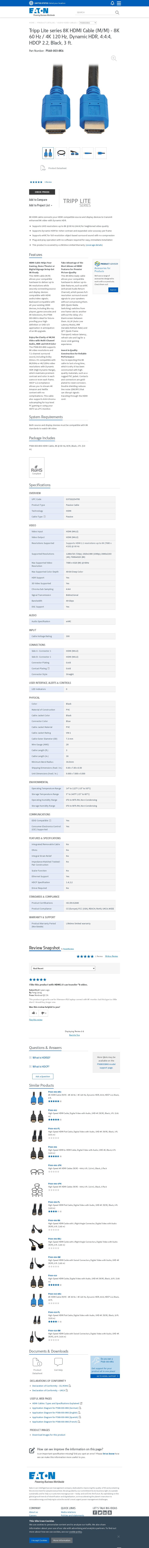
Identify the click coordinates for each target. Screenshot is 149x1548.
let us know (109, 1453)
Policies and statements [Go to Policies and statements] (72, 1515)
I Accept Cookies (39, 1540)
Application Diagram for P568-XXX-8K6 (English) (55, 1412)
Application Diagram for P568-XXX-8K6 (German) (55, 1408)
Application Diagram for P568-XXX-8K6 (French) (54, 1421)
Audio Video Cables (67, 22)
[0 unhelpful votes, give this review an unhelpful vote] (43, 1013)
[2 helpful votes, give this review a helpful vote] (34, 1013)
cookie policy (75, 1531)
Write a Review (111, 956)
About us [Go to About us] (33, 1512)
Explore (113, 290)
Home (32, 22)
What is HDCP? (40, 1066)
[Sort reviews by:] (63, 968)
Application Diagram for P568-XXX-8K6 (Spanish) (55, 1417)
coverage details (94, 245)
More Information (61, 1540)
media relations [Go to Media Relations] (68, 1512)
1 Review (48, 182)
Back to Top (74, 1035)
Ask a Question (43, 1076)
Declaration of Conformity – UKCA (48, 1390)
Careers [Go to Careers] (32, 1515)
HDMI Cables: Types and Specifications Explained (55, 1403)
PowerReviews (68, 949)
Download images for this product (48, 1435)
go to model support (107, 1376)
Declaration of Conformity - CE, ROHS (50, 1385)
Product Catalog (46, 22)
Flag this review (35, 1019)
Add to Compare (38, 199)
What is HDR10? (40, 1057)
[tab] (58, 1057)
